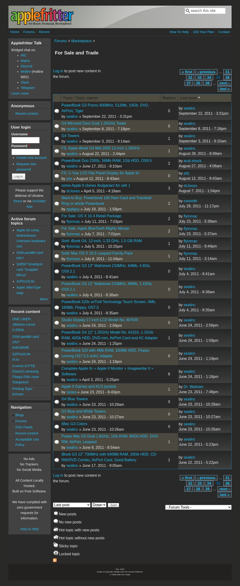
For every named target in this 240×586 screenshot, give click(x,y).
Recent (44, 32)
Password (20, 146)
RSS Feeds (24, 427)
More (44, 299)
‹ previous (206, 72)
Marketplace (81, 41)
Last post (190, 97)
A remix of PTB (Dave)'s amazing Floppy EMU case (25, 371)
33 (200, 78)
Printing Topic (22, 389)
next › (225, 83)
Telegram (28, 88)
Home (14, 32)
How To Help (179, 32)
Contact (224, 32)
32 (190, 78)
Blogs (19, 415)
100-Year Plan (203, 32)
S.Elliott (18, 330)
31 (227, 72)
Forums (29, 32)
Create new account (31, 158)
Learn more (20, 93)
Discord (26, 66)
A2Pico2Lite (25, 281)
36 (227, 78)
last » (224, 89)
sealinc (72, 116)
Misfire (26, 71)
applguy (72, 209)
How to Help (29, 529)
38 (198, 83)
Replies (169, 98)
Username (20, 134)
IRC (24, 55)
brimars (18, 394)
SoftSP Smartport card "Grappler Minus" (29, 269)
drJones (73, 191)
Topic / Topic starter (80, 98)
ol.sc (15, 359)
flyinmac (73, 222)
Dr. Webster (193, 387)
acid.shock (193, 161)
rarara (71, 392)
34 (209, 78)
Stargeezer (20, 382)
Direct (17, 201)
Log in (58, 71)
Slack (25, 82)
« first (187, 72)
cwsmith (190, 201)
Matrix (25, 61)
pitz (69, 179)
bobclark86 (20, 347)
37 (189, 83)
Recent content (26, 113)
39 (207, 83)
